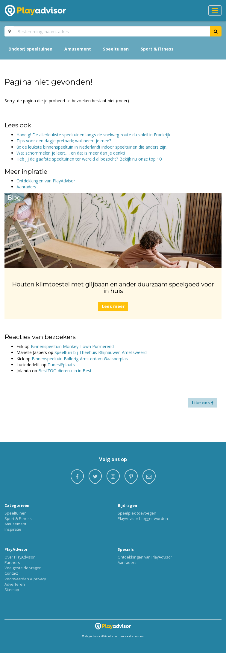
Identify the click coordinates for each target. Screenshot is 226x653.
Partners (12, 562)
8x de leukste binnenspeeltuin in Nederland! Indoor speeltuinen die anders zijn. (91, 147)
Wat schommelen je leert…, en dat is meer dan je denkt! (70, 153)
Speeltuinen (116, 49)
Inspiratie (12, 529)
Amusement (77, 49)
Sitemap (11, 589)
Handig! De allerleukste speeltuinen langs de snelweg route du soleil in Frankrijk (93, 135)
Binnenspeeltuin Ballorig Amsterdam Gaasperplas (80, 358)
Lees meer (113, 306)
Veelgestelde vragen (23, 567)
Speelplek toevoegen (137, 513)
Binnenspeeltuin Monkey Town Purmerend (72, 346)
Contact (11, 573)
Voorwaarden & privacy (25, 579)
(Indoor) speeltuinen (30, 49)
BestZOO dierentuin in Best (65, 370)
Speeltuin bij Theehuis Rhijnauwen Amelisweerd (100, 352)
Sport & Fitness (157, 49)
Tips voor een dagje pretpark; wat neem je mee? (63, 141)
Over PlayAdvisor (19, 557)
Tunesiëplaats (61, 364)
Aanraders (26, 187)
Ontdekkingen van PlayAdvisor (45, 181)
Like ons (202, 402)
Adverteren (14, 584)
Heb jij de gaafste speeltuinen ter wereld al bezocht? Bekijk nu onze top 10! (89, 159)
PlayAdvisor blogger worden (143, 518)
